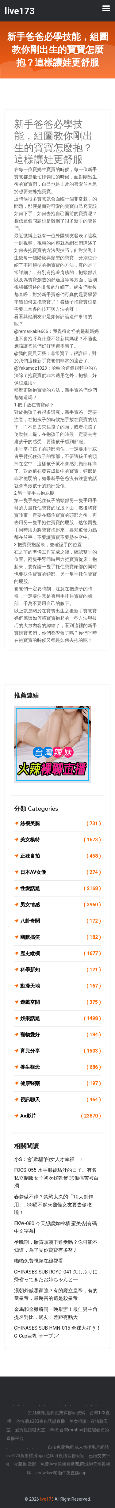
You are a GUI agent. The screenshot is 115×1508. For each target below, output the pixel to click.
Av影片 (60, 1116)
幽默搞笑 (60, 937)
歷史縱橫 (60, 953)
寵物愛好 (60, 1034)
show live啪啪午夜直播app (61, 1472)
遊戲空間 (60, 1002)
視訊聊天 (60, 1099)
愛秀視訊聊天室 (30, 1429)
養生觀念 (60, 1067)
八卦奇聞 (60, 921)
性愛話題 (60, 888)
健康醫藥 (60, 1083)
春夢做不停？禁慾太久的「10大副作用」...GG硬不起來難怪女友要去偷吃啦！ (53, 1204)
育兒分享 (60, 1051)
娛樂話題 (60, 1018)
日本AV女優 (60, 872)
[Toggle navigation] (106, 8)
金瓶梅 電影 (25, 1464)
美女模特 (60, 840)
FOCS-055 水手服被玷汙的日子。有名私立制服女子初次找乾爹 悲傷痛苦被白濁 (56, 1178)
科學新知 (60, 969)
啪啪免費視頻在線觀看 (38, 1261)
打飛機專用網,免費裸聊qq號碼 (56, 1412)
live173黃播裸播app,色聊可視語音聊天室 (45, 1455)
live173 (47, 1499)
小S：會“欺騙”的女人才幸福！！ (49, 1159)
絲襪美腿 (60, 823)
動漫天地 (60, 986)
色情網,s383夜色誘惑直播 (40, 1421)
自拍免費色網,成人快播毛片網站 (78, 1447)
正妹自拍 (60, 856)
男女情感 (60, 905)
